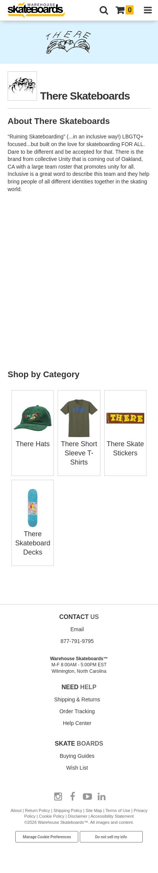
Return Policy (37, 810)
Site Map (93, 810)
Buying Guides (77, 756)
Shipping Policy (67, 810)
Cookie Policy (51, 816)
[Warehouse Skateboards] (40, 10)
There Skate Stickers (125, 444)
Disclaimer (77, 816)
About (16, 810)
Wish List (77, 768)
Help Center (77, 723)
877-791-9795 (77, 641)
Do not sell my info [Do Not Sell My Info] (111, 837)
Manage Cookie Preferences (47, 837)
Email (77, 629)
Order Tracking (77, 711)
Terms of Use (117, 810)
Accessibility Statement (112, 816)
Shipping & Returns (77, 699)
